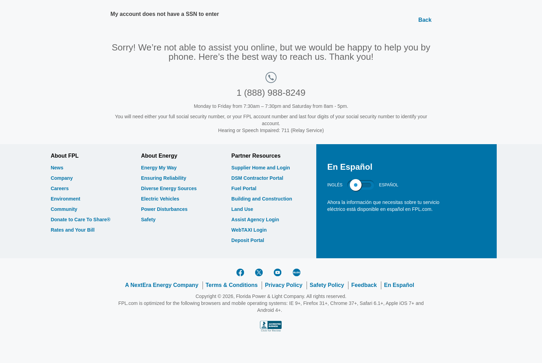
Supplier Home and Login (260, 167)
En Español (399, 285)
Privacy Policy (283, 285)
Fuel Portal (243, 188)
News (57, 167)
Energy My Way (159, 167)
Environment (66, 199)
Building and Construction (261, 199)
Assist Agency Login (255, 219)
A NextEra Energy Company (161, 285)
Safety (148, 219)
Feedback (364, 285)
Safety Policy (327, 285)
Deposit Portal (247, 240)
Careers (60, 188)
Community (64, 209)
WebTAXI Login (249, 230)
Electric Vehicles (160, 199)
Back (424, 20)
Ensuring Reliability (163, 178)
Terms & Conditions (232, 285)
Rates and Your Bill (73, 230)
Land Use (242, 209)
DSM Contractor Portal (257, 178)
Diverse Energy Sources (169, 188)
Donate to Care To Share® (81, 219)
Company (62, 178)
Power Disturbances (164, 209)
